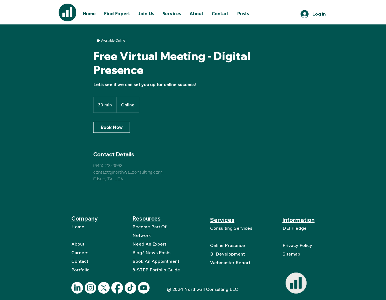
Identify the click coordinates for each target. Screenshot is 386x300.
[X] (104, 288)
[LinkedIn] (77, 288)
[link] (111, 127)
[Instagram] (90, 288)
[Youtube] (144, 288)
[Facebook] (117, 288)
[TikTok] (130, 288)
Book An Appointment (155, 261)
